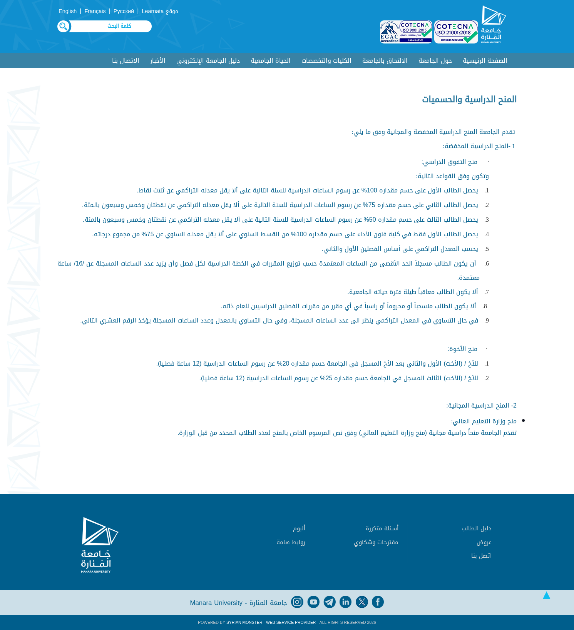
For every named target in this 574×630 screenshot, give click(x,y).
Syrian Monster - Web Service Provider (271, 622)
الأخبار (158, 61)
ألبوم (299, 528)
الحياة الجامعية (271, 61)
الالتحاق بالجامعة (385, 61)
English (68, 11)
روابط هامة (290, 542)
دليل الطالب (477, 528)
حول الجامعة (435, 61)
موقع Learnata (160, 11)
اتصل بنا (481, 555)
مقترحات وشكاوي (376, 542)
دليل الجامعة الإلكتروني (208, 61)
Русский (124, 11)
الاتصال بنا (125, 61)
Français (95, 11)
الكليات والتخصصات (326, 61)
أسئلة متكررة (382, 528)
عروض (484, 542)
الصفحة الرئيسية (485, 61)
